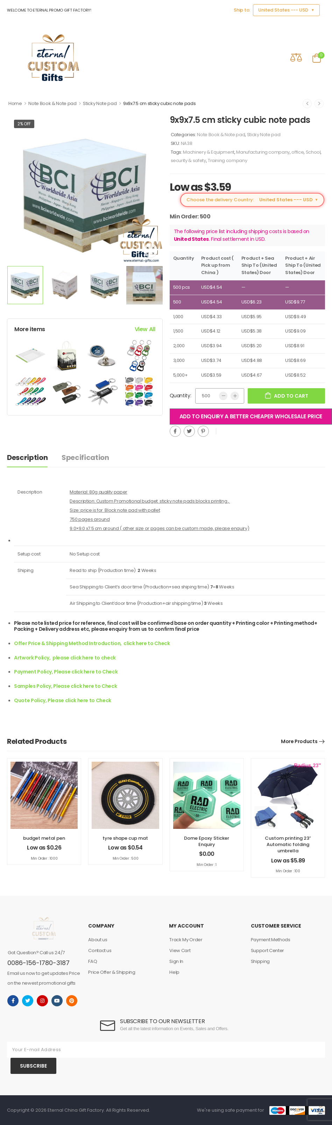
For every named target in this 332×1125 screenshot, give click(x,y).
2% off (24, 124)
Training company (227, 160)
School (313, 152)
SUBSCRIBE (33, 1065)
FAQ (92, 961)
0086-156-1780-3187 (38, 962)
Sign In (176, 961)
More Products (299, 741)
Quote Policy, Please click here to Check (62, 700)
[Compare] (296, 57)
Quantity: (180, 395)
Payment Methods (270, 939)
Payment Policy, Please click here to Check (66, 671)
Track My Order (185, 939)
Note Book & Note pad (52, 103)
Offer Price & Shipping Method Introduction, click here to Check (92, 643)
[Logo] (53, 58)
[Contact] (276, 57)
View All (145, 329)
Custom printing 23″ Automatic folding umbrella (288, 844)
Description (27, 457)
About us (97, 939)
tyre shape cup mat (125, 838)
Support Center (267, 950)
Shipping (260, 961)
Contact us (100, 950)
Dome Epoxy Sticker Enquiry (206, 841)
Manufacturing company (263, 152)
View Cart (179, 950)
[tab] (34, 457)
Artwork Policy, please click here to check (65, 657)
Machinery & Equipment (208, 152)
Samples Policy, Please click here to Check (65, 686)
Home (15, 103)
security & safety (188, 160)
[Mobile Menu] (11, 57)
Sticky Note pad (99, 103)
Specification (85, 457)
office (297, 152)
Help (174, 972)
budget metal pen (44, 838)
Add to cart (291, 395)
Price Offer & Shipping (111, 972)
